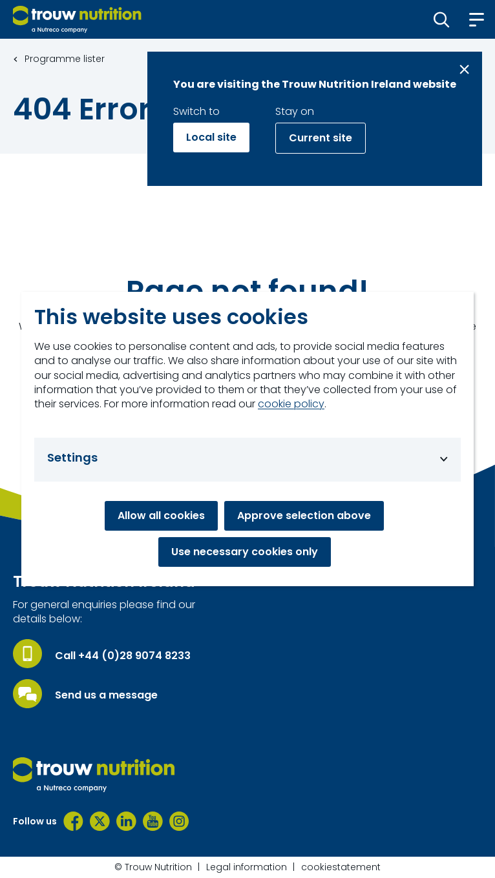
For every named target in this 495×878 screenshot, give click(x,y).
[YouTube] (153, 821)
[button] (441, 19)
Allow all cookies (161, 515)
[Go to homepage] (77, 19)
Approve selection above (304, 515)
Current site (320, 137)
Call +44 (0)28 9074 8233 (123, 656)
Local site (211, 137)
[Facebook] (73, 821)
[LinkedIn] (126, 821)
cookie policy (291, 404)
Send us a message (106, 695)
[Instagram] (179, 821)
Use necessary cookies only (244, 551)
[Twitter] (100, 821)
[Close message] (464, 69)
